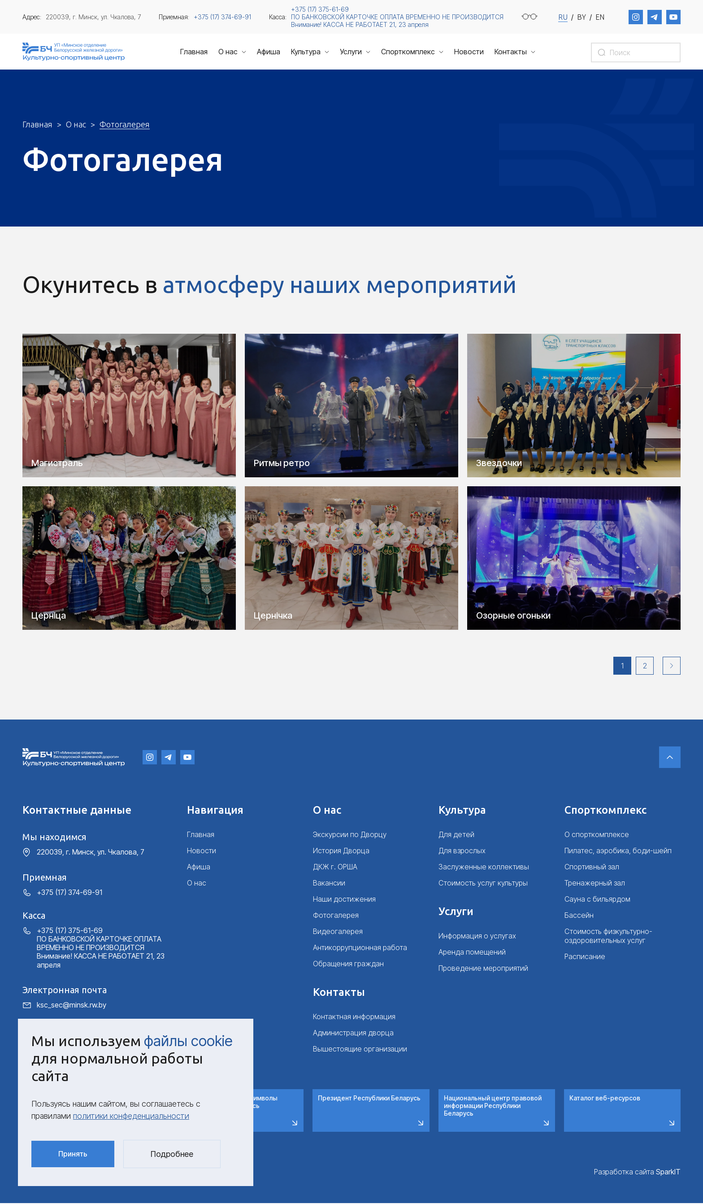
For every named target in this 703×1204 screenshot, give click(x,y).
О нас (228, 51)
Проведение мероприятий (483, 968)
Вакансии (329, 883)
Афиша (268, 51)
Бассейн (579, 916)
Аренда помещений (472, 952)
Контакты (511, 51)
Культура (306, 51)
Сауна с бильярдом (597, 899)
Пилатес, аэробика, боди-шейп (618, 851)
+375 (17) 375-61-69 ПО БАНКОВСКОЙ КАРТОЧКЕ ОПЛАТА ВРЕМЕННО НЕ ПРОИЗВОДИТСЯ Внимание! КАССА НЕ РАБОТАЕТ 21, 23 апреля (397, 16)
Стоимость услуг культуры (483, 883)
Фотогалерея (336, 916)
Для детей (456, 835)
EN (599, 17)
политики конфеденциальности (131, 1116)
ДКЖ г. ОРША (335, 867)
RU (563, 17)
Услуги (351, 51)
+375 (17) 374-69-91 (222, 17)
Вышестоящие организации (360, 1049)
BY (581, 17)
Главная (194, 51)
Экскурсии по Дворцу (349, 835)
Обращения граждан (348, 964)
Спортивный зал (591, 867)
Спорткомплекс (408, 51)
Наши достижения (344, 899)
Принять (72, 1153)
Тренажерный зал (594, 883)
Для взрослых (462, 851)
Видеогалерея (338, 932)
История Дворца (341, 851)
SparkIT (668, 1172)
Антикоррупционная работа (360, 948)
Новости (469, 51)
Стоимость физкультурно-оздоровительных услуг (608, 937)
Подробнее (172, 1154)
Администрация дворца (353, 1033)
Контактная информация (354, 1017)
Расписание (584, 957)
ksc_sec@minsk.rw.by (71, 1005)
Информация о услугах (477, 936)
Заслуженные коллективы (483, 867)
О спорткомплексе (596, 835)
